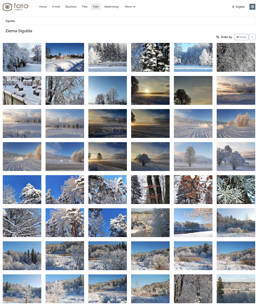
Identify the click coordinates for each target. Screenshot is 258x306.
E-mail (56, 6)
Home (43, 6)
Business (71, 6)
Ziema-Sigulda (18, 30)
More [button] (130, 6)
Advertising (111, 6)
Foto (96, 6)
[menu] (252, 7)
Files (85, 6)
